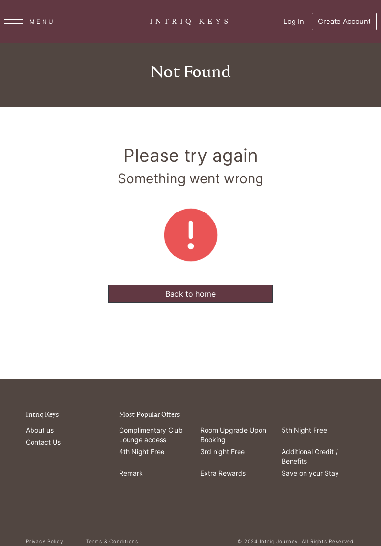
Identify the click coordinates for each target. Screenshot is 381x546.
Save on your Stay (310, 473)
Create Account (344, 21)
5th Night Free (304, 430)
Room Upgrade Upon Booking (233, 435)
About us (40, 430)
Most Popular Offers (149, 415)
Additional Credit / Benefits (310, 456)
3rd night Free (222, 451)
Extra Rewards (223, 473)
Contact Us (43, 442)
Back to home (190, 294)
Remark (131, 473)
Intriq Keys (42, 415)
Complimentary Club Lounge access (151, 435)
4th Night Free (141, 451)
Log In (293, 21)
